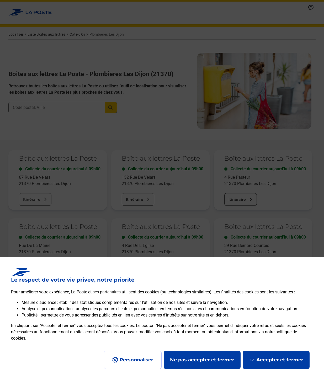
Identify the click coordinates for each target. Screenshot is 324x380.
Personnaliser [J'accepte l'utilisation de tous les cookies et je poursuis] (136, 360)
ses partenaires (107, 291)
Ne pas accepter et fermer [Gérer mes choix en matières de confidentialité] (202, 360)
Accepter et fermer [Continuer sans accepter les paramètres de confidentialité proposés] (279, 360)
